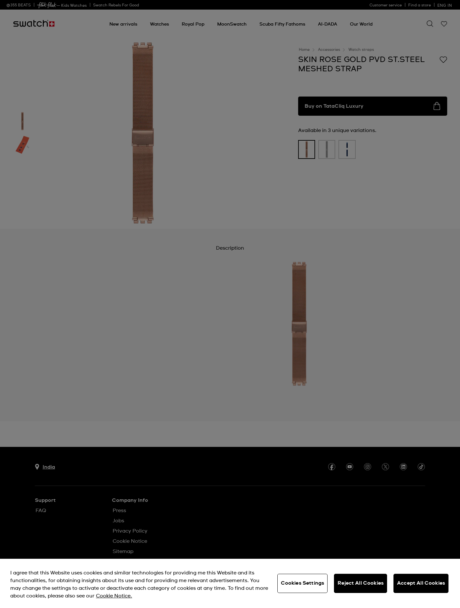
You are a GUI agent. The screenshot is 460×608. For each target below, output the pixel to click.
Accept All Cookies (421, 583)
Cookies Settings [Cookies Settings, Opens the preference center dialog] (302, 583)
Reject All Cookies (360, 583)
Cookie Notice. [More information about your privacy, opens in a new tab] (114, 595)
